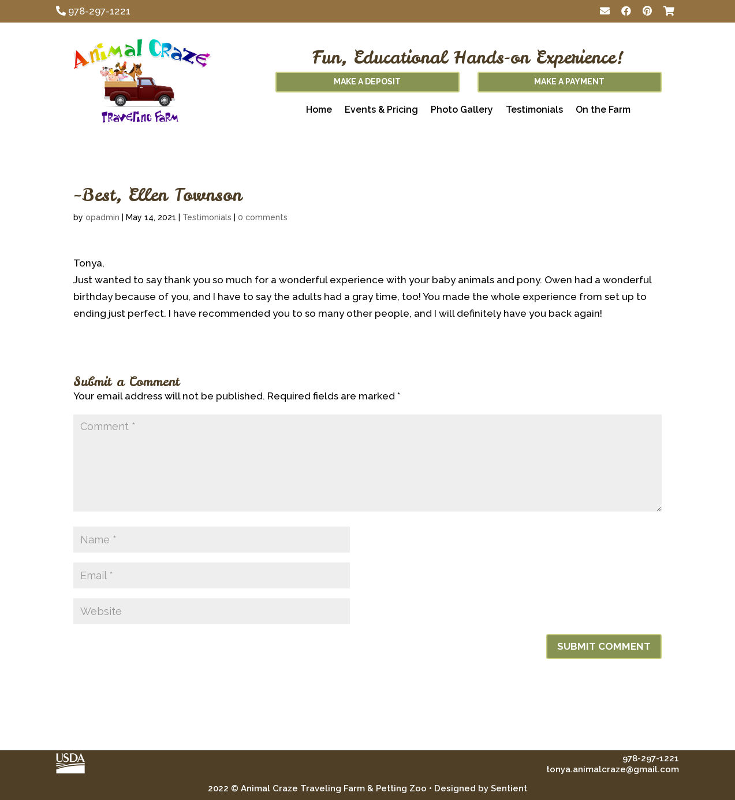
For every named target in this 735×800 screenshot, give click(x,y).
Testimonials (534, 110)
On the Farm (603, 110)
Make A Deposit (367, 81)
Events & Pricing (381, 110)
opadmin (102, 217)
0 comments (263, 217)
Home (319, 110)
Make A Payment (569, 81)
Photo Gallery (462, 110)
